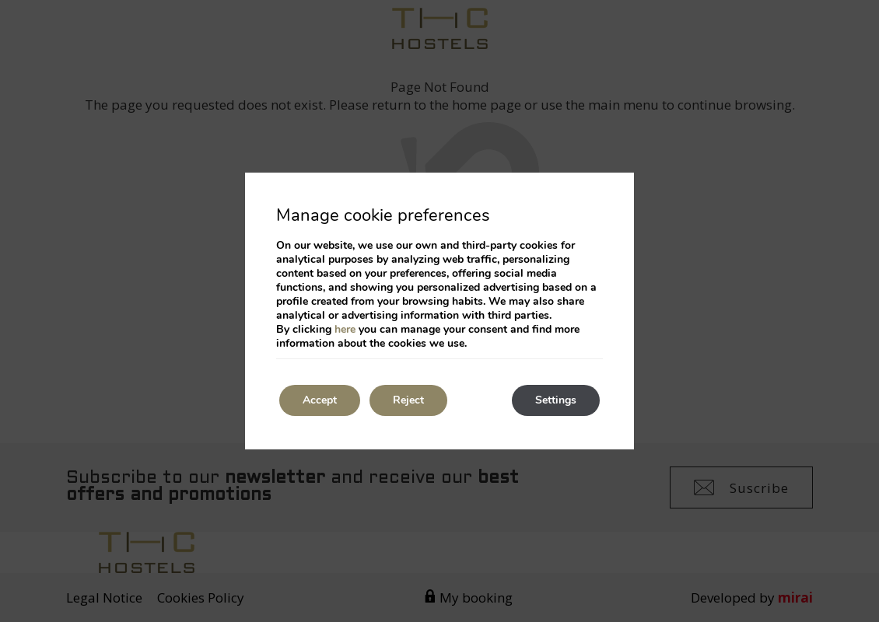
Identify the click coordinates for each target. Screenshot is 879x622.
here (344, 329)
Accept (320, 400)
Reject (408, 400)
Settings (555, 400)
